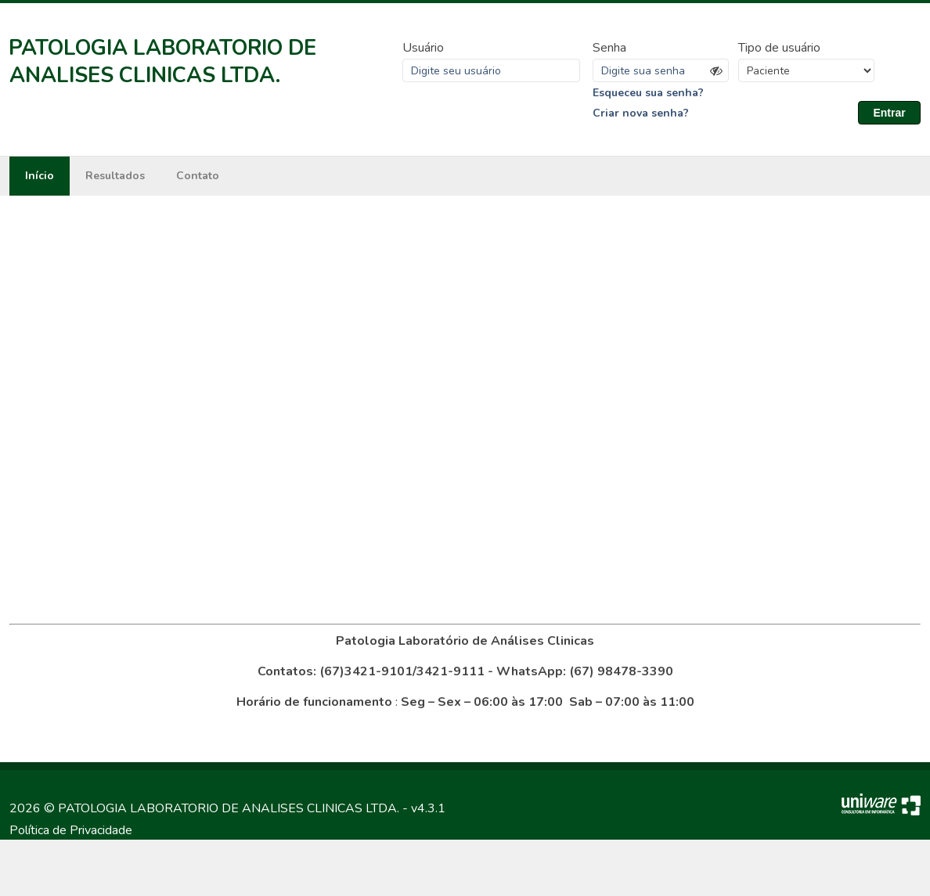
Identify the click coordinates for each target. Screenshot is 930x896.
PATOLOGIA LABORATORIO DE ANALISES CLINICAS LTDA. (162, 61)
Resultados (115, 175)
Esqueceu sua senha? (648, 92)
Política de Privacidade (70, 830)
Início (39, 175)
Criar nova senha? (641, 113)
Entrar (889, 112)
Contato (197, 175)
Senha (609, 47)
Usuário (423, 47)
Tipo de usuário (779, 47)
